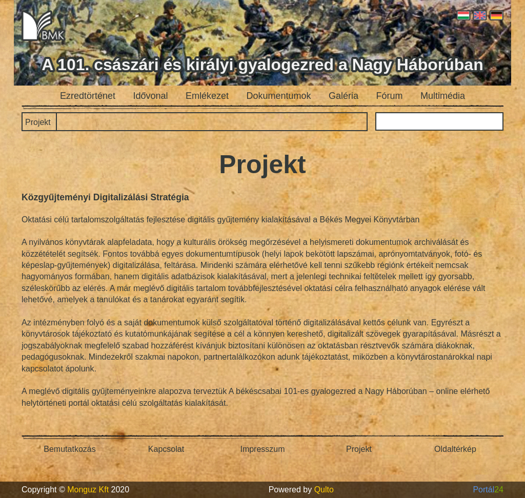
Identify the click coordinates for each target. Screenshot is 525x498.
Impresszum (262, 449)
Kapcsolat (166, 449)
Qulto (324, 489)
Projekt (38, 122)
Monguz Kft (88, 489)
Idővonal (150, 96)
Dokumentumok (279, 96)
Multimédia (442, 96)
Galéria (343, 96)
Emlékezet (207, 96)
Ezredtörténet (87, 96)
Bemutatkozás (69, 449)
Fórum (389, 96)
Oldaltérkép (455, 449)
